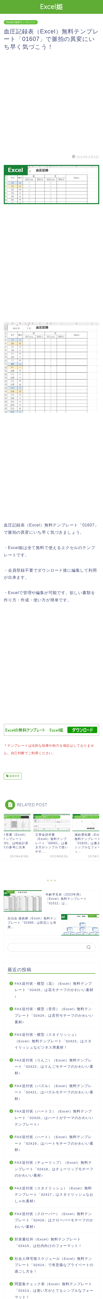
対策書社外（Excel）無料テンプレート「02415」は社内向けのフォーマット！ (48, 1241)
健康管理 (14, 775)
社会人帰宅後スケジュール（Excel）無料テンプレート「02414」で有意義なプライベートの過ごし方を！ (54, 1264)
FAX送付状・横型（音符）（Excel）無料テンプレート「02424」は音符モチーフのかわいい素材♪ (54, 1014)
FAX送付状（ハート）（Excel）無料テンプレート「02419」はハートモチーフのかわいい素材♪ (54, 1142)
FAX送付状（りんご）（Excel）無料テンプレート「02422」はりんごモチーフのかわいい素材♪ (54, 1065)
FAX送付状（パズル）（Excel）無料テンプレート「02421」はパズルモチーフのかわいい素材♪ (54, 1091)
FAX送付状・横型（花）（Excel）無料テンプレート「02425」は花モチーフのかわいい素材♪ (54, 989)
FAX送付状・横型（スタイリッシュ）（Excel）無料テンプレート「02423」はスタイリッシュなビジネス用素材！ (53, 1040)
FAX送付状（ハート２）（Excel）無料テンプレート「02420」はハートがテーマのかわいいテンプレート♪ (54, 1116)
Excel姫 (51, 7)
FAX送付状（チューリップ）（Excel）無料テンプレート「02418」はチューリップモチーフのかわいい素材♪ (54, 1168)
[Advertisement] (51, 102)
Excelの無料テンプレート (20, 22)
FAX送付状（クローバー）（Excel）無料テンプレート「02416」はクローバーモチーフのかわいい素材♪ (54, 1219)
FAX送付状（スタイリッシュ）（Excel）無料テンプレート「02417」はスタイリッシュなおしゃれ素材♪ (54, 1193)
